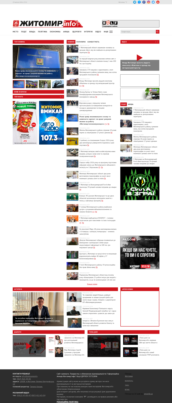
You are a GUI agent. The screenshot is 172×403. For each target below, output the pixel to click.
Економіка (55, 31)
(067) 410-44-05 (24, 379)
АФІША (66, 31)
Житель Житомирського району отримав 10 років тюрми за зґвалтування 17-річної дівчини (145, 139)
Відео (124, 42)
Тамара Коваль (36, 386)
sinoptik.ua (148, 394)
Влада (32, 31)
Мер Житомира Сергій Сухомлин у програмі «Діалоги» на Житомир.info (74, 352)
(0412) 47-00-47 (24, 395)
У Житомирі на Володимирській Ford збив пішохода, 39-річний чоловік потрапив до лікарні (145, 161)
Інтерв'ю (88, 31)
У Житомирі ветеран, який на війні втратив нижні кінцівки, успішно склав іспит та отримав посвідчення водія (97, 153)
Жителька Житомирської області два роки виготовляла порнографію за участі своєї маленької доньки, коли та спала (95, 176)
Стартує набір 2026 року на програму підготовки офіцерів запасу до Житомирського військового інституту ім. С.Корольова (97, 164)
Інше (106, 31)
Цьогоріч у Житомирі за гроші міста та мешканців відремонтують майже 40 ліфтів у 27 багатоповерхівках (98, 256)
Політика (42, 31)
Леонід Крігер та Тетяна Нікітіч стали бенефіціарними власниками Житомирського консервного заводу (96, 94)
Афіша (130, 104)
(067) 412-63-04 (38, 395)
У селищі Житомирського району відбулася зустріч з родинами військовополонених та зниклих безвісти (95, 209)
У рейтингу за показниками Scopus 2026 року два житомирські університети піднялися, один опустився (96, 142)
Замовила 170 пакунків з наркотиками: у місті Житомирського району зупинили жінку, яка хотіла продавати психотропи (98, 72)
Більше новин (92, 284)
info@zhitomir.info (30, 376)
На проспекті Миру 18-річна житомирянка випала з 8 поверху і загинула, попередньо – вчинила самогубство (97, 231)
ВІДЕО (98, 31)
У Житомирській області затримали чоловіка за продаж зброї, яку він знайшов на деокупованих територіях (97, 50)
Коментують (93, 42)
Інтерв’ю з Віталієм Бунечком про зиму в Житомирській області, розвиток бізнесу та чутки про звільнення (98, 323)
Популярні (81, 42)
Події (24, 31)
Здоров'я (76, 31)
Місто (15, 31)
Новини (71, 42)
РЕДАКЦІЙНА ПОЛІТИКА (67, 402)
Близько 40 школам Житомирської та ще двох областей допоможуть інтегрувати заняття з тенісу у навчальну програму (96, 198)
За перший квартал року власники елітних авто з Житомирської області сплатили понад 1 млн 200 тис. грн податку (97, 61)
